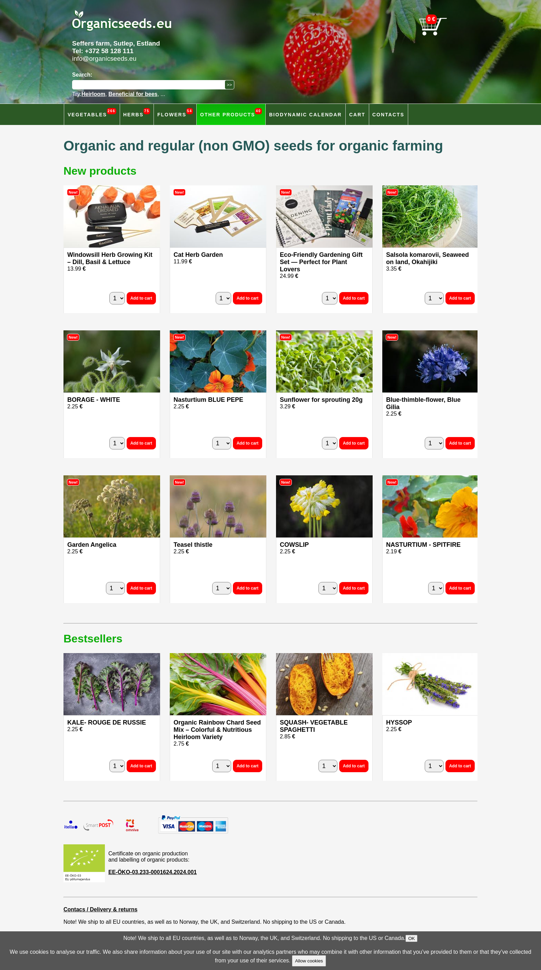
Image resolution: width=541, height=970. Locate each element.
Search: (82, 75)
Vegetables (92, 112)
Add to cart (141, 298)
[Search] (150, 84)
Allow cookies (309, 960)
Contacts (388, 114)
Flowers (175, 112)
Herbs (136, 112)
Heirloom (93, 94)
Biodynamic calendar (305, 114)
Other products (231, 112)
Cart (357, 114)
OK (411, 938)
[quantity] (117, 298)
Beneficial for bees (132, 94)
